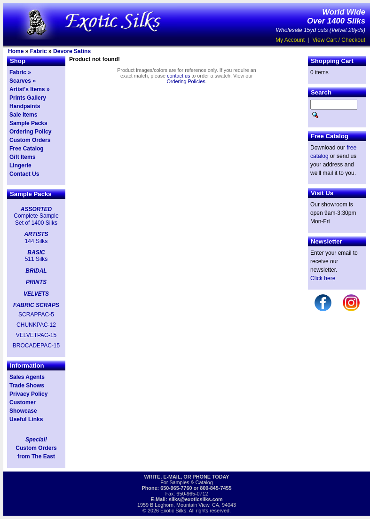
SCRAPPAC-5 (36, 314)
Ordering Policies (185, 81)
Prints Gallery (27, 97)
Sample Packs (28, 123)
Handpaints (24, 106)
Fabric (38, 51)
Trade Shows (26, 385)
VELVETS (36, 294)
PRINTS (36, 282)
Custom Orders (29, 140)
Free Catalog (26, 148)
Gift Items (22, 157)
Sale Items (23, 114)
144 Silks (36, 241)
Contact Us (24, 174)
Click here (322, 278)
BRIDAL (36, 270)
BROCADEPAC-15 (36, 345)
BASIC (36, 252)
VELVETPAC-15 (36, 335)
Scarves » (22, 81)
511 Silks (36, 259)
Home (16, 51)
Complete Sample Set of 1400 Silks (36, 219)
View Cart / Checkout (339, 40)
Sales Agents (27, 377)
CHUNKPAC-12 (36, 325)
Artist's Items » (29, 89)
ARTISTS (36, 234)
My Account (290, 40)
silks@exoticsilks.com (196, 499)
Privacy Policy (28, 394)
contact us (178, 76)
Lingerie (20, 165)
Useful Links (26, 419)
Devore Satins (72, 51)
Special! (36, 439)
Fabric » (20, 72)
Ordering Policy (30, 131)
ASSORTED (36, 209)
